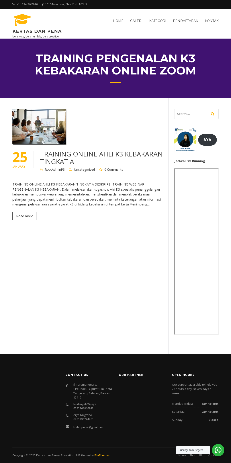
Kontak (212, 21)
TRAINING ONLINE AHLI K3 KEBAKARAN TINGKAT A (101, 157)
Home (118, 21)
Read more (24, 216)
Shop (192, 455)
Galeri (136, 21)
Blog (202, 455)
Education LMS (70, 455)
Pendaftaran (185, 21)
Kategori (157, 21)
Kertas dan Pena (37, 31)
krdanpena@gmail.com (88, 427)
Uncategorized (84, 169)
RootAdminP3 (55, 169)
